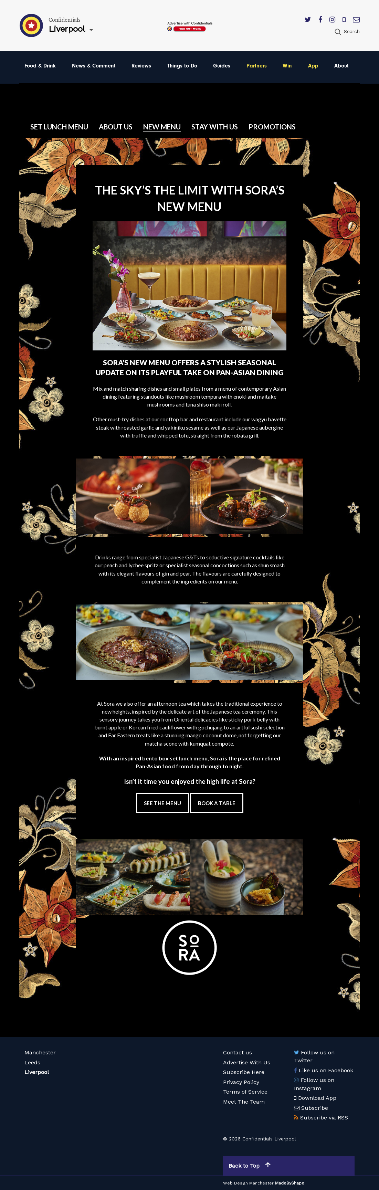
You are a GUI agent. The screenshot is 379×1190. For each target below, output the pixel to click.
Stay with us (214, 127)
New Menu (162, 127)
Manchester (40, 1052)
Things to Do (182, 66)
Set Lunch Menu (59, 127)
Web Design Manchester (248, 1183)
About (341, 66)
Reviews (141, 66)
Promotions (272, 127)
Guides (221, 66)
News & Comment (94, 66)
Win (287, 66)
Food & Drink (40, 66)
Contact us (237, 1052)
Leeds (32, 1062)
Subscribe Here (243, 1072)
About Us (116, 127)
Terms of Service (245, 1091)
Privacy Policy (241, 1082)
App (313, 66)
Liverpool (36, 1072)
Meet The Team (244, 1101)
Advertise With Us (246, 1062)
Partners (256, 66)
